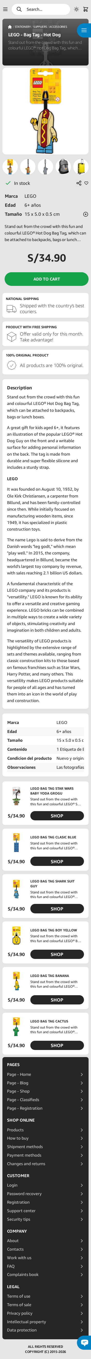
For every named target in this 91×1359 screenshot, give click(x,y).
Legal (13, 1286)
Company (17, 1231)
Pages (13, 1064)
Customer (18, 1175)
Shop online (21, 1120)
